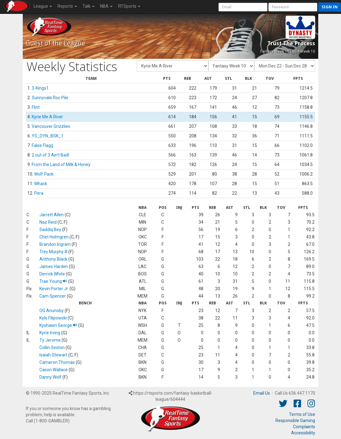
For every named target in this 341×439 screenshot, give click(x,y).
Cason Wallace (53, 369)
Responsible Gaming (295, 420)
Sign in (330, 7)
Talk (88, 6)
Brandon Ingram (55, 244)
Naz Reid (48, 222)
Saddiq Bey (50, 229)
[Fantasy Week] (231, 65)
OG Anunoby (51, 310)
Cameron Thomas (57, 362)
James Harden (53, 266)
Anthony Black (53, 259)
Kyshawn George (58, 325)
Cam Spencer (52, 296)
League (43, 6)
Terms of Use (302, 414)
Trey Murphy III (53, 251)
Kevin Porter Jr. (54, 288)
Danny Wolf (50, 377)
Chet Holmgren (54, 236)
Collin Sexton (52, 347)
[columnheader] (91, 78)
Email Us (261, 393)
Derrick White (52, 273)
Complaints (304, 426)
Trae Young (53, 281)
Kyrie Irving (49, 332)
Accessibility (303, 432)
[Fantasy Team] (172, 65)
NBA (106, 6)
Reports (67, 6)
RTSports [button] (129, 6)
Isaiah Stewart (53, 354)
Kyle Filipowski (53, 317)
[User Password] (292, 7)
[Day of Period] (284, 65)
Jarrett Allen (51, 214)
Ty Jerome (50, 340)
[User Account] (243, 7)
